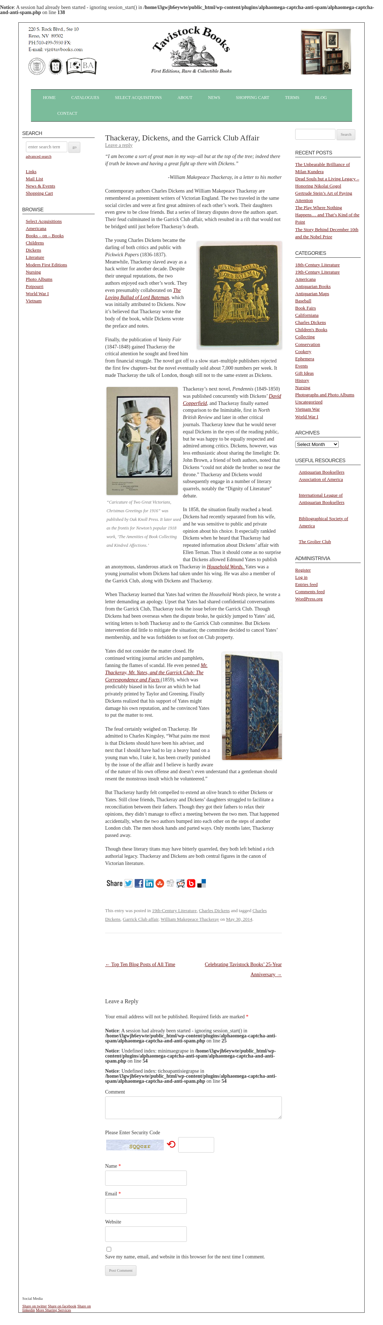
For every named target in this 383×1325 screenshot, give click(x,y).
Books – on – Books (45, 235)
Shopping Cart (252, 97)
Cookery (303, 351)
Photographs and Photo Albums (324, 394)
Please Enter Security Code (132, 1132)
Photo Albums (39, 279)
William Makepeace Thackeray (190, 919)
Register (303, 570)
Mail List (34, 178)
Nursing (33, 272)
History (302, 380)
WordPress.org (309, 598)
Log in (301, 577)
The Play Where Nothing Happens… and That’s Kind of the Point (327, 215)
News (214, 97)
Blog (321, 97)
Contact (67, 113)
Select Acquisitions (138, 97)
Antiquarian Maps (312, 293)
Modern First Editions (46, 264)
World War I (37, 293)
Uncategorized (309, 402)
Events (301, 366)
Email (113, 1193)
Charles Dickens (214, 910)
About (184, 97)
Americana (36, 228)
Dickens (33, 250)
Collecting (305, 336)
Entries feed (306, 584)
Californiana (307, 315)
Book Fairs (305, 308)
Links (31, 171)
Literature (35, 257)
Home (49, 97)
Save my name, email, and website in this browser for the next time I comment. (185, 1256)
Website (113, 1222)
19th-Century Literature (174, 910)
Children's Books (311, 329)
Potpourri (35, 286)
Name (113, 1166)
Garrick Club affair (140, 919)
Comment (115, 1092)
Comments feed (310, 591)
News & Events (40, 186)
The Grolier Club (315, 541)
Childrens (35, 242)
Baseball (303, 300)
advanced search (38, 156)
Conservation (307, 344)
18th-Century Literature (317, 264)
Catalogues (85, 97)
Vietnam (34, 300)
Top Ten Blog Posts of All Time (140, 964)
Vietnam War (307, 409)
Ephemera (304, 358)
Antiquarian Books (313, 286)
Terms (292, 97)
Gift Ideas (304, 373)
